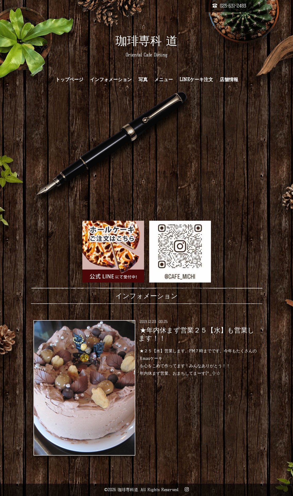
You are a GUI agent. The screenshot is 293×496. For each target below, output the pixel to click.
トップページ (69, 79)
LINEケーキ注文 (196, 79)
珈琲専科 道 (146, 41)
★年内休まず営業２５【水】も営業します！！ (196, 334)
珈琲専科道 (128, 489)
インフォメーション (111, 79)
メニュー (163, 79)
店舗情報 (229, 79)
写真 (143, 79)
